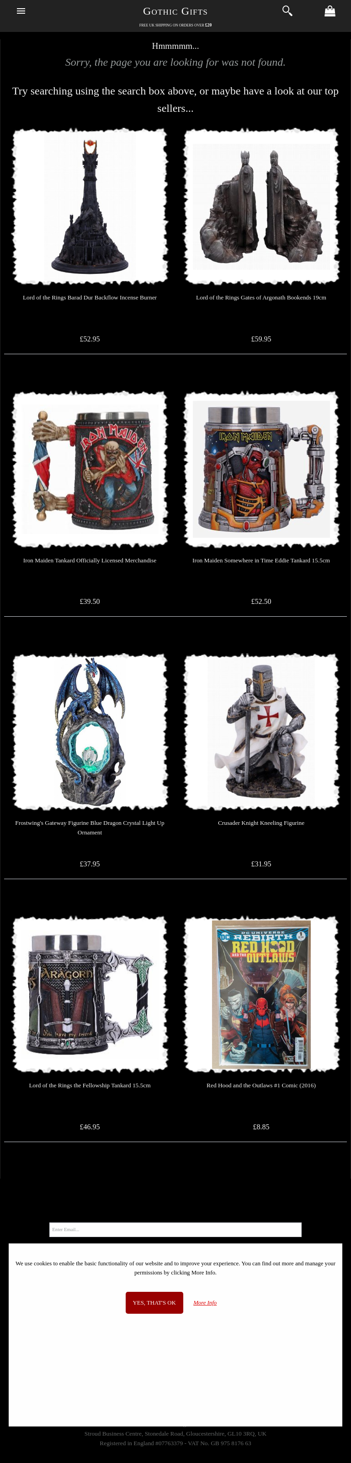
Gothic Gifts (175, 11)
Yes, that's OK (154, 1303)
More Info (205, 1303)
